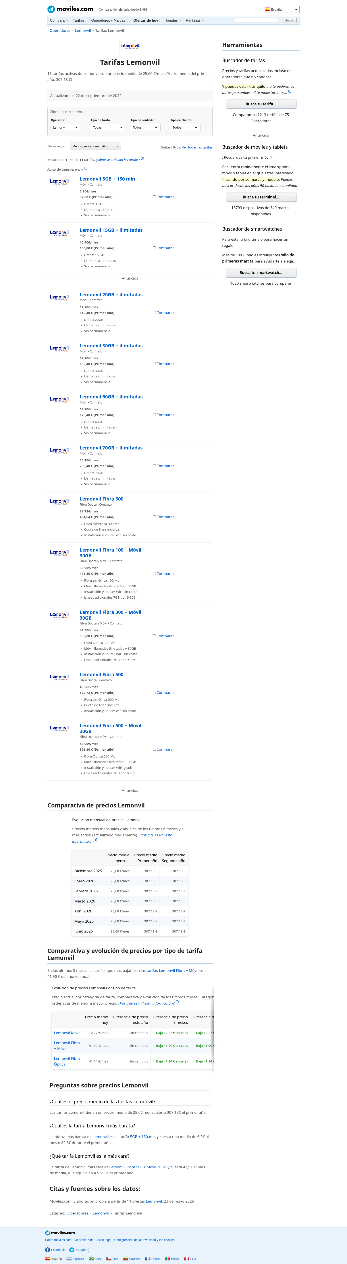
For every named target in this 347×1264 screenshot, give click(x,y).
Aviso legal (103, 1240)
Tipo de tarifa (100, 120)
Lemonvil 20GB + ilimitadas (111, 294)
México (172, 1258)
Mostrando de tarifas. (95, 159)
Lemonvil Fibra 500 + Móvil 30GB (110, 728)
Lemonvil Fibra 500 (101, 674)
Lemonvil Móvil (67, 1032)
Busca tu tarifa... (261, 104)
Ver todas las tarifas (197, 147)
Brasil (95, 1258)
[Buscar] (256, 20)
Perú (190, 1258)
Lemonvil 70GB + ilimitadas (111, 447)
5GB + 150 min (143, 1136)
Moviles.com (70, 9)
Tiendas (173, 20)
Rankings (195, 20)
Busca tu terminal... (261, 197)
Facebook (55, 1250)
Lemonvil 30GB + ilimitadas (111, 345)
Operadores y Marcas (109, 20)
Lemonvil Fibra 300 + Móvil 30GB (110, 615)
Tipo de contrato (142, 120)
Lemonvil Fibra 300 (101, 498)
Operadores (60, 30)
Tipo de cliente (180, 120)
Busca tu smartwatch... (260, 272)
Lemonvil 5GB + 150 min (107, 178)
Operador (58, 120)
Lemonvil (83, 30)
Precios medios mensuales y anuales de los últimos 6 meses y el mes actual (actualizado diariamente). (128, 835)
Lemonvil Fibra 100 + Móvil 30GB (110, 552)
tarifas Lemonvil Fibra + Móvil (172, 970)
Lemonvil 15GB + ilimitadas (111, 230)
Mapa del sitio (83, 1240)
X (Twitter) (79, 1250)
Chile (112, 1258)
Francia (152, 1258)
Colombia (132, 1258)
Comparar (59, 20)
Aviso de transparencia (67, 169)
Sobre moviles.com (58, 1240)
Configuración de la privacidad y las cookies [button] (144, 1240)
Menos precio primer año (95, 146)
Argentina (75, 1258)
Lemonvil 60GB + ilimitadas (111, 396)
